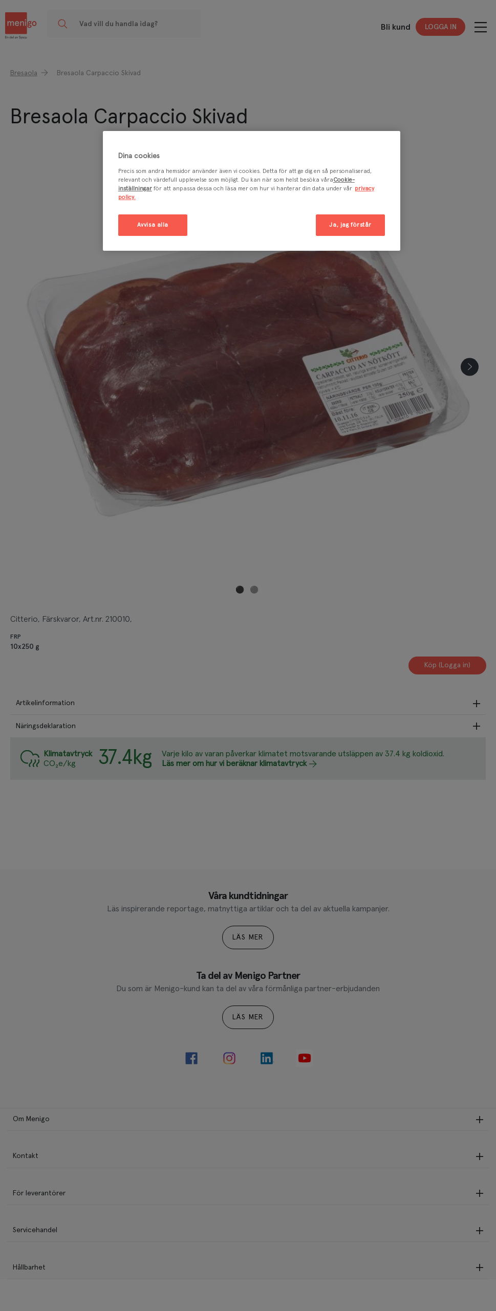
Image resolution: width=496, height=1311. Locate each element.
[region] (251, 191)
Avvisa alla (152, 225)
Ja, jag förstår (350, 225)
